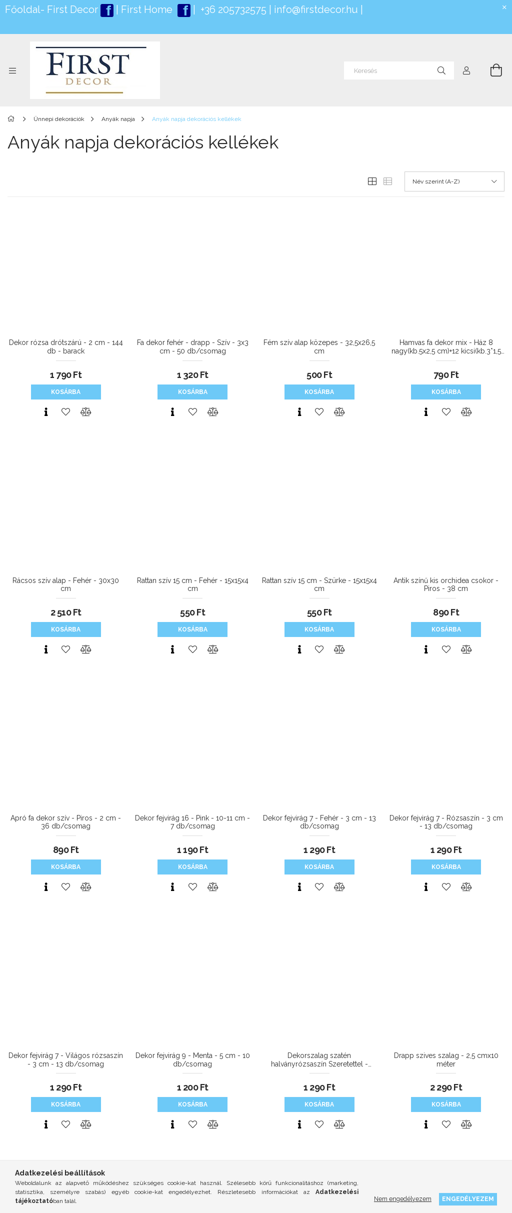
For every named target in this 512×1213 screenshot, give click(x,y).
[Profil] (466, 71)
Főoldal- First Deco (49, 10)
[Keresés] (399, 71)
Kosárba (65, 392)
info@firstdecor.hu (316, 10)
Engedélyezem (468, 1198)
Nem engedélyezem (403, 1198)
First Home (148, 10)
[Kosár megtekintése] (490, 71)
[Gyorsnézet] (46, 412)
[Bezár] (504, 7)
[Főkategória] (13, 119)
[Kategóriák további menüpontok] (12, 71)
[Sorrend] (454, 182)
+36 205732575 (233, 10)
